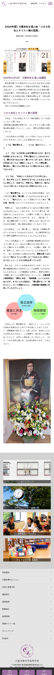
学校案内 (5, 572)
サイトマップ (8, 631)
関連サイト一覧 (8, 624)
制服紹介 (5, 609)
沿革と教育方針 (8, 587)
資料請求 (34, 3)
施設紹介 (5, 594)
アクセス (42, 3)
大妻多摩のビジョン (10, 580)
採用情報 (5, 616)
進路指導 (5, 602)
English (5, 638)
